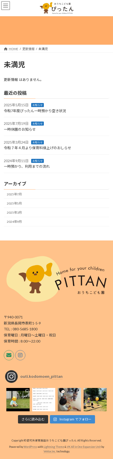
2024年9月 (14, 222)
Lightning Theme (54, 446)
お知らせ (37, 105)
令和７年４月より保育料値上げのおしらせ (37, 148)
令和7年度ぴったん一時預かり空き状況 (35, 111)
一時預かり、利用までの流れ (27, 166)
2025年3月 (14, 212)
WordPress (30, 446)
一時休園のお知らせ (20, 129)
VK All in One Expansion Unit (84, 446)
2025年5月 (14, 203)
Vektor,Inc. (50, 451)
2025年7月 (14, 194)
